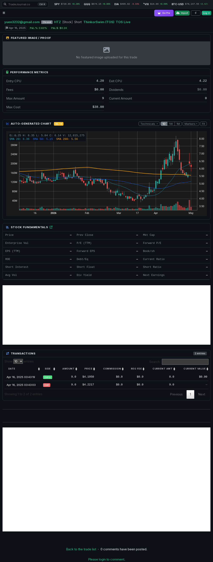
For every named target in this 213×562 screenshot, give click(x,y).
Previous (176, 394)
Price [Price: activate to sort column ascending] (88, 368)
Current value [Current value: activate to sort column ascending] (195, 368)
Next (201, 394)
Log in (206, 12)
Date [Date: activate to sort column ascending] (11, 368)
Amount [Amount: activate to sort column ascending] (68, 368)
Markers (190, 123)
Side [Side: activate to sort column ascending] (48, 368)
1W (171, 123)
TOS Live (123, 22)
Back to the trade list (81, 549)
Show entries (19, 361)
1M (178, 123)
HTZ (57, 22)
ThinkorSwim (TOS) (98, 22)
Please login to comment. (106, 559)
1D (164, 123)
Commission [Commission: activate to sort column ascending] (112, 368)
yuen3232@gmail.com (22, 22)
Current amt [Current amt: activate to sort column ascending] (162, 368)
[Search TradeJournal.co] (25, 4)
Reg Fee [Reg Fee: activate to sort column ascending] (136, 368)
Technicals (148, 123)
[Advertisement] (106, 315)
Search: (179, 362)
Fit (203, 123)
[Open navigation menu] (4, 13)
